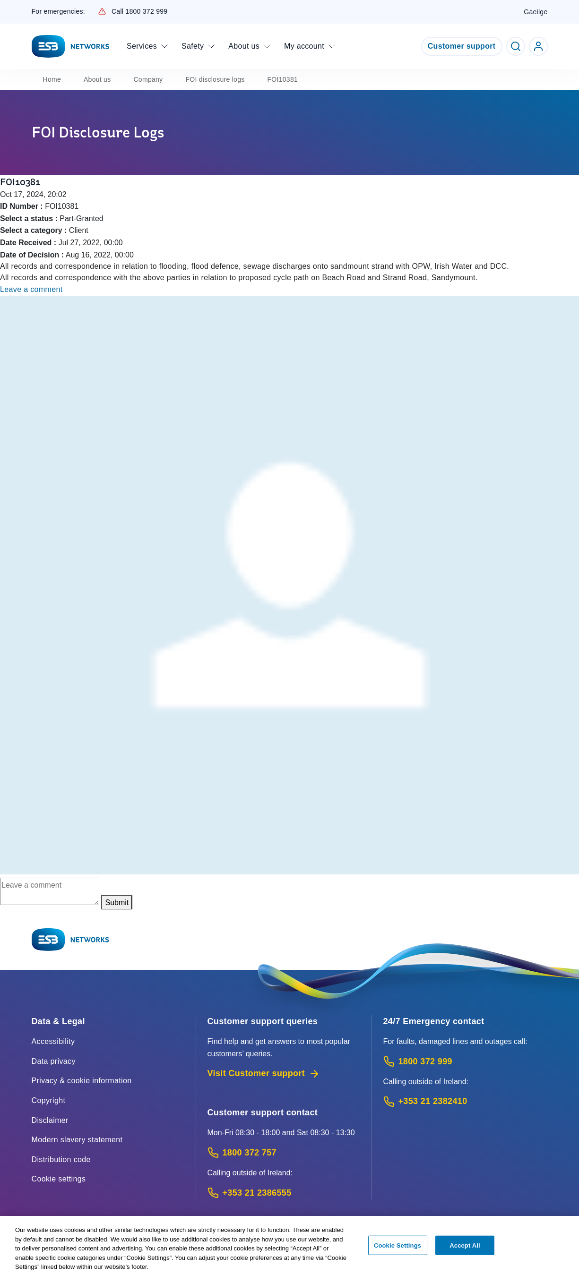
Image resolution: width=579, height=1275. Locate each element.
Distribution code (61, 1159)
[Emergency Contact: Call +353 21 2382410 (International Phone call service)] (465, 1101)
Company (148, 79)
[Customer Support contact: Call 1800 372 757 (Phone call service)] (283, 1153)
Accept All (464, 1249)
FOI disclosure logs (214, 79)
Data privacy (54, 1061)
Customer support (462, 46)
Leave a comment (31, 289)
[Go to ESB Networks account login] (538, 46)
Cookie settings (59, 1179)
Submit (117, 902)
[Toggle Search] (515, 46)
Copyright (49, 1100)
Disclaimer (50, 1120)
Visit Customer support (263, 1073)
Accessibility (53, 1041)
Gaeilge (535, 12)
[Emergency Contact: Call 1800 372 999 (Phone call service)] (465, 1061)
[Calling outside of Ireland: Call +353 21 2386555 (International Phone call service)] (283, 1193)
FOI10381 (283, 79)
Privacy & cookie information (82, 1081)
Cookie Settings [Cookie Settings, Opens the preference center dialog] (397, 1249)
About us (97, 79)
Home (52, 79)
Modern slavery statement (77, 1140)
